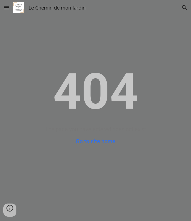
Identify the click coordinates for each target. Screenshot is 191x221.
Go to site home (95, 141)
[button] (6, 7)
